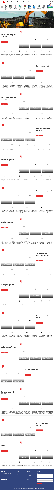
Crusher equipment (8, 222)
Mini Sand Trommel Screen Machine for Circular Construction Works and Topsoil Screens (27, 413)
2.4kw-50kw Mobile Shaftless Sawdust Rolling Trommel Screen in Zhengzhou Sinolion (30, 434)
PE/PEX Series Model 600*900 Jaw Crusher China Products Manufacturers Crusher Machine (27, 243)
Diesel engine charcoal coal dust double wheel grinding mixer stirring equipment (23, 296)
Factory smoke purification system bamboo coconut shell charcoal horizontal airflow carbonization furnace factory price (23, 358)
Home (2, 29)
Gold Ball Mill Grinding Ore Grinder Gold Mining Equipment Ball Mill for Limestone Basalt (30, 202)
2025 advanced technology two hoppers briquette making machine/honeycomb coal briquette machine (47, 108)
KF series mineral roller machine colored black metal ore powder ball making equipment (47, 46)
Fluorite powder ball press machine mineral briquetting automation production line (24, 46)
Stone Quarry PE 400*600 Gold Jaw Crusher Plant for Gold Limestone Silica (19, 242)
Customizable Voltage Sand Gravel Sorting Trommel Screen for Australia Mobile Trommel (6, 434)
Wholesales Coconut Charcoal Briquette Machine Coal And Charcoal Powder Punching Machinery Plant (35, 108)
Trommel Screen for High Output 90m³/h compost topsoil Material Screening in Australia (47, 403)
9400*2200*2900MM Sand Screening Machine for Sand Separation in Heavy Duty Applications (34, 457)
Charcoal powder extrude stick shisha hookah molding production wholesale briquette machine (30, 139)
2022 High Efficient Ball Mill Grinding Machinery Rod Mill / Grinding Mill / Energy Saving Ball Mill (6, 202)
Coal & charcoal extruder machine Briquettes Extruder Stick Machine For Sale (18, 139)
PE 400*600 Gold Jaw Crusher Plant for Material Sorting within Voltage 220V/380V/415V (23, 457)
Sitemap (22, 487)
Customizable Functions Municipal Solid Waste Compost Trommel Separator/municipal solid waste (4, 181)
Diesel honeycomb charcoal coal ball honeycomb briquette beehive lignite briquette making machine (12, 118)
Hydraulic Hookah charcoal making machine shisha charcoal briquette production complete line (19, 275)
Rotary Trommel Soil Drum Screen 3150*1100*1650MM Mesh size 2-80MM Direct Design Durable (4, 467)
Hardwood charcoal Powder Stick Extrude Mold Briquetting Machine (41, 149)
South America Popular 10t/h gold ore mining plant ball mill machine (27, 211)
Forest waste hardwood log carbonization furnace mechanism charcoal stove (35, 358)
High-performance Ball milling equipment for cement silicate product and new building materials (4, 212)
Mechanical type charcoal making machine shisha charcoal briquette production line (29, 264)
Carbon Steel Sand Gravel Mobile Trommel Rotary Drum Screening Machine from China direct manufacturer (35, 403)
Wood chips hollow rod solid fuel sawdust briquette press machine (42, 336)
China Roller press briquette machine (14, 488)
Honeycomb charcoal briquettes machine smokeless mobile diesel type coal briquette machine (42, 118)
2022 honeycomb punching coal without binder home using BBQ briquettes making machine (19, 118)
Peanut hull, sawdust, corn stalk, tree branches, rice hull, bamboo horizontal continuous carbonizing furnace (47, 358)
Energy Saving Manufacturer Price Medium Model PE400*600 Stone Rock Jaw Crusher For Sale (42, 243)
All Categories (28, 479)
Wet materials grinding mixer (46, 295)
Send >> (40, 483)
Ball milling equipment (44, 191)
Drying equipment (42, 66)
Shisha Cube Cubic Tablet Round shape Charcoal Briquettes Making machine (6, 264)
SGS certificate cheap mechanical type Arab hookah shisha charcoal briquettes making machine (49, 275)
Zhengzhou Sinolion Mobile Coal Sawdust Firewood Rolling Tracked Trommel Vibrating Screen (18, 434)
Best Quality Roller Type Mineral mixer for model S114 (35, 296)
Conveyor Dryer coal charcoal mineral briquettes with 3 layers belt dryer (29, 77)
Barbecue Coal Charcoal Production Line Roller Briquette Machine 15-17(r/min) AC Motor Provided (42, 56)
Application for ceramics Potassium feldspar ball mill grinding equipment (49, 211)
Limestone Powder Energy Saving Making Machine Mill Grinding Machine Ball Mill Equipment (12, 212)
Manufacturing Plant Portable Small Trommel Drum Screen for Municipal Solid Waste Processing (27, 181)
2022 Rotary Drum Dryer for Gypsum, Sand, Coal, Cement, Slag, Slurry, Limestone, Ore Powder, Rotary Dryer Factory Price (18, 77)
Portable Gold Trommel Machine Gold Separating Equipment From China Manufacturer (47, 171)
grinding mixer (12, 304)
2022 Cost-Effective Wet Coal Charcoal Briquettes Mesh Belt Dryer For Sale (4, 86)
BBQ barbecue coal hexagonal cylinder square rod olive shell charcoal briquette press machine (4, 118)
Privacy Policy (30, 487)
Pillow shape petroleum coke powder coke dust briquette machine (12, 55)
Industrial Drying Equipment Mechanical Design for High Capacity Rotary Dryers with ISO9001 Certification (27, 87)
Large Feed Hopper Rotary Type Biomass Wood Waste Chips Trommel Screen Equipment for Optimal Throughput (23, 171)
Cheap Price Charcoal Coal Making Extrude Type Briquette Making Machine (6, 139)
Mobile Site (26, 487)
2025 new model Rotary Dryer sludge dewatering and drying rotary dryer (42, 86)
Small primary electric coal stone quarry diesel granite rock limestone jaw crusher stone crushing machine (34, 243)
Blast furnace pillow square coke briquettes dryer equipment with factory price (6, 77)
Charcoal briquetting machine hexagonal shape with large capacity (4, 149)
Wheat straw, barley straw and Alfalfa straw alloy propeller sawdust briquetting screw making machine (29, 327)
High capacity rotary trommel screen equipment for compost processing (35, 171)
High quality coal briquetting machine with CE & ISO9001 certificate (34, 55)
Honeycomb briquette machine (29, 477)
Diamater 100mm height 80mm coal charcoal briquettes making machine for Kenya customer (49, 118)
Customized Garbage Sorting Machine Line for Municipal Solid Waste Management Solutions (18, 381)
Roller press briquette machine (29, 473)
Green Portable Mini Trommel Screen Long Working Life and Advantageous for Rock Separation (27, 467)
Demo (3, 446)
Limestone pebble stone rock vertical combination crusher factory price (46, 233)
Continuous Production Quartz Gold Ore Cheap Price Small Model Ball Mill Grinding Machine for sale (34, 212)
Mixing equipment (7, 285)
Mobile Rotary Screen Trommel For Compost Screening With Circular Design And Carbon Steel (47, 457)
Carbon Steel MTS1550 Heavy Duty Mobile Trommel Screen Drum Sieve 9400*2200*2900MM (49, 467)
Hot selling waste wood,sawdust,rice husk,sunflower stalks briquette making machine (49, 337)
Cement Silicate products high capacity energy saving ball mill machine (18, 202)
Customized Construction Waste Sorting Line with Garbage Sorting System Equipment (6, 381)
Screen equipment (7, 160)
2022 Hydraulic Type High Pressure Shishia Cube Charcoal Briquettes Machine (18, 264)
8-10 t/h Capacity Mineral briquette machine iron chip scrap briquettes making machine (35, 46)
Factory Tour (18, 474)
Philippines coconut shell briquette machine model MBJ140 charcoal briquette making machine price (12, 150)
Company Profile (18, 472)
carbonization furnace (8, 347)
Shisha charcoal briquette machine (42, 254)
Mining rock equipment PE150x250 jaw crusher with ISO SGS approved (35, 233)
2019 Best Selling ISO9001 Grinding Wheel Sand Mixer (27, 305)
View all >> (4, 41)
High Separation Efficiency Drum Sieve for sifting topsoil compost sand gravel (23, 403)
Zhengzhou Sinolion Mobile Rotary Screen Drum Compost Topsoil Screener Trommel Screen (12, 413)
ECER (43, 488)
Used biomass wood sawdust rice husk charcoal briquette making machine (18, 327)
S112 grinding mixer (4, 304)
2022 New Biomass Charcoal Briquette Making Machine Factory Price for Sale (6, 327)
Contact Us (18, 477)
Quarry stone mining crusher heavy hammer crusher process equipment (24, 233)
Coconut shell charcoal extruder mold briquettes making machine (34, 149)
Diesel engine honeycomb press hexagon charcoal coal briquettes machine (23, 108)
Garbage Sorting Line (32, 369)
